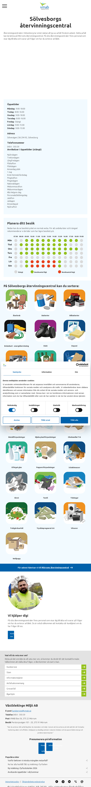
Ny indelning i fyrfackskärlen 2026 (22, 765)
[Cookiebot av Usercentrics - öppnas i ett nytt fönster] (77, 365)
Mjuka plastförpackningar (45, 437)
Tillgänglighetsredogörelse (33, 779)
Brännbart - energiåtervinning (16, 346)
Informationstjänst (16, 675)
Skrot (16, 498)
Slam (9, 669)
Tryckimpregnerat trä (45, 528)
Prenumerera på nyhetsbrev (27, 745)
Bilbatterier (74, 315)
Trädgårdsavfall (16, 528)
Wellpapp (17, 559)
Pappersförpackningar (45, 467)
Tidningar (74, 498)
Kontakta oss (15, 633)
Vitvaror (74, 528)
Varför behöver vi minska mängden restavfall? (28, 758)
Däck (45, 346)
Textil (45, 498)
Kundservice (13, 664)
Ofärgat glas (16, 467)
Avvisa (17, 420)
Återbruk (16, 315)
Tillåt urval (45, 420)
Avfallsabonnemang (17, 680)
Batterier (45, 315)
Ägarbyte (11, 691)
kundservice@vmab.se (21, 708)
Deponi (74, 346)
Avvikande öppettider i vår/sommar (23, 769)
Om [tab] (76, 372)
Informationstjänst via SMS (61, 745)
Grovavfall (12, 686)
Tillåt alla (74, 420)
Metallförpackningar (16, 437)
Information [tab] (47, 372)
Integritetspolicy (12, 779)
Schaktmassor (74, 467)
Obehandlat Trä (74, 437)
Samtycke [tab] (17, 372)
